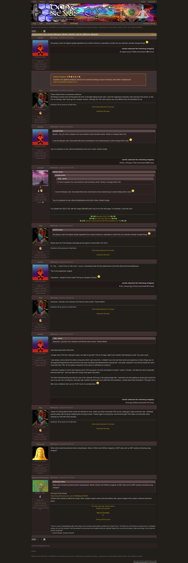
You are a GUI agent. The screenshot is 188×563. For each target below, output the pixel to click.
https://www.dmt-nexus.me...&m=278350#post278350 (69, 496)
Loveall (40, 168)
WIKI (41, 24)
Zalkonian (40, 444)
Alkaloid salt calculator (103, 508)
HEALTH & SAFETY (53, 24)
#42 (51, 90)
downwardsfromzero (40, 478)
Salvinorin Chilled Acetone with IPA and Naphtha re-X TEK (103, 221)
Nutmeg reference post (103, 519)
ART (65, 24)
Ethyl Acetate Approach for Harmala (103, 107)
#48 (51, 334)
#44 (51, 168)
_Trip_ (40, 90)
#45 (51, 226)
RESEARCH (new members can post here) (61, 27)
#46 (51, 262)
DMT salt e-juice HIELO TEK (103, 218)
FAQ (34, 24)
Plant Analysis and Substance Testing (86, 27)
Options (153, 34)
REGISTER (151, 1)
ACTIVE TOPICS (149, 24)
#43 (51, 127)
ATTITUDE (74, 24)
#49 (51, 408)
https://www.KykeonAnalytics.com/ (65, 82)
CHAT (34, 1)
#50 (51, 444)
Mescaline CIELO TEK (103, 216)
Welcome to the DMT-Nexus (39, 27)
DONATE (51, 1)
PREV (34, 31)
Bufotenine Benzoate (103, 111)
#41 (51, 38)
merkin (40, 38)
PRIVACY (42, 1)
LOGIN (143, 1)
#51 (51, 477)
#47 (51, 298)
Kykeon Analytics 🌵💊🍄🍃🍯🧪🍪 (67, 77)
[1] (103, 515)
